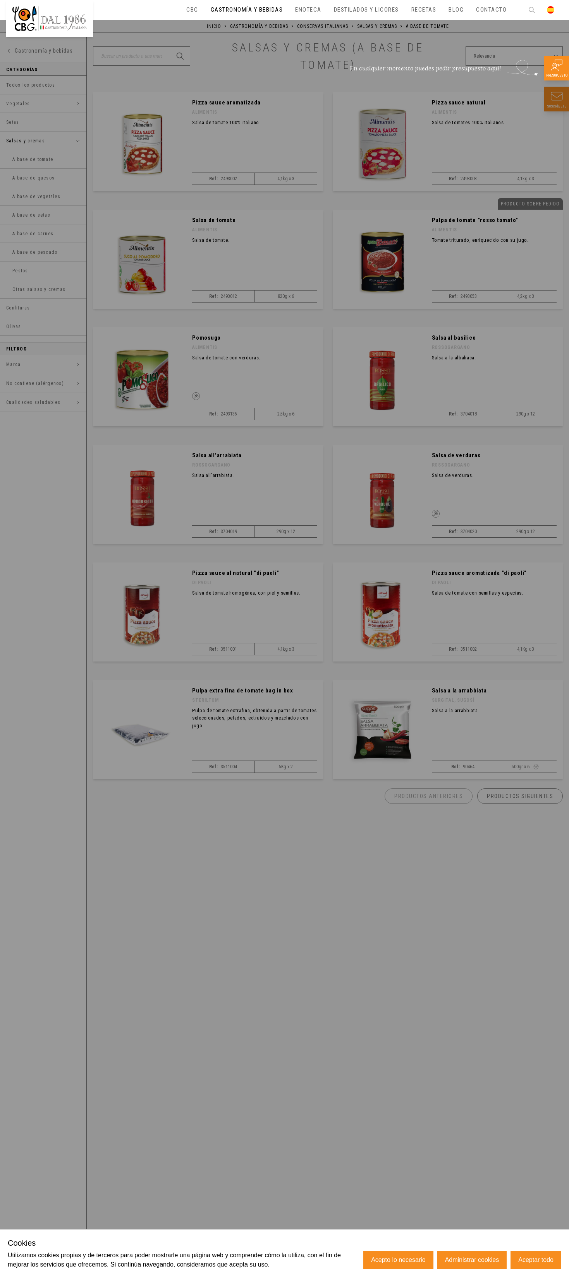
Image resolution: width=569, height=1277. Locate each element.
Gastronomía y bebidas (259, 26)
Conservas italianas (322, 26)
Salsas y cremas (377, 26)
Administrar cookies (472, 1259)
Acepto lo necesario (398, 1259)
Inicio (214, 26)
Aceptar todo (536, 1259)
